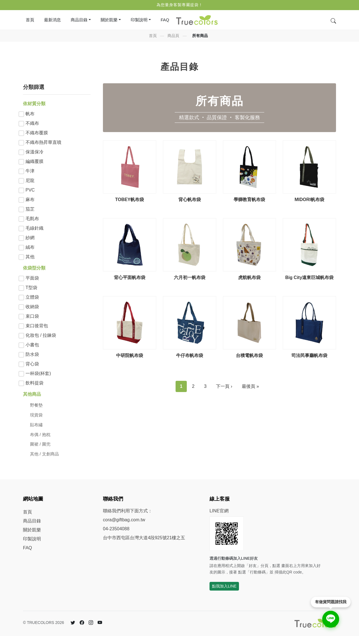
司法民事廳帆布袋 (309, 355)
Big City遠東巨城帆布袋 (309, 277)
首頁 (30, 19)
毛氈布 (32, 218)
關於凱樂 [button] (109, 19)
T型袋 (31, 287)
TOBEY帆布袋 (129, 199)
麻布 (30, 199)
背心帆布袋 (189, 199)
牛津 (30, 171)
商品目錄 (32, 521)
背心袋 (32, 363)
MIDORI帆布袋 (309, 199)
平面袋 (32, 278)
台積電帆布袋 (249, 355)
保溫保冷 (34, 151)
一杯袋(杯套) (38, 373)
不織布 (32, 123)
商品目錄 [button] (79, 19)
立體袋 (32, 297)
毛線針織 (34, 228)
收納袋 (32, 306)
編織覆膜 (34, 161)
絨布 (30, 247)
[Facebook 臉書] (82, 622)
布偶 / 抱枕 (40, 434)
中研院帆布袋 (129, 355)
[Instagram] (91, 622)
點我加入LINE (224, 586)
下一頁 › (224, 386)
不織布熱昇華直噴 (43, 142)
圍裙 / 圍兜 (40, 444)
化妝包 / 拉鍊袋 (41, 335)
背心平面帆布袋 (129, 277)
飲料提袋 (34, 383)
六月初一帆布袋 (189, 277)
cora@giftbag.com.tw (124, 519)
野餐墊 (36, 405)
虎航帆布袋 (249, 277)
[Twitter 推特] (73, 622)
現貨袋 (36, 415)
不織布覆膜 (37, 132)
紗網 (30, 237)
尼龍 (30, 180)
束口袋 (32, 316)
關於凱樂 (32, 529)
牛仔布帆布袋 (189, 355)
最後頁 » (250, 386)
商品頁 (173, 35)
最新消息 (52, 19)
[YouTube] (100, 622)
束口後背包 (37, 325)
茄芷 (30, 209)
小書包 (32, 344)
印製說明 (32, 538)
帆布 (30, 113)
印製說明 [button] (139, 19)
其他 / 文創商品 (44, 453)
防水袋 (32, 354)
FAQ (165, 19)
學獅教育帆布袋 (249, 199)
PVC (30, 190)
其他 (30, 256)
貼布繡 (36, 424)
